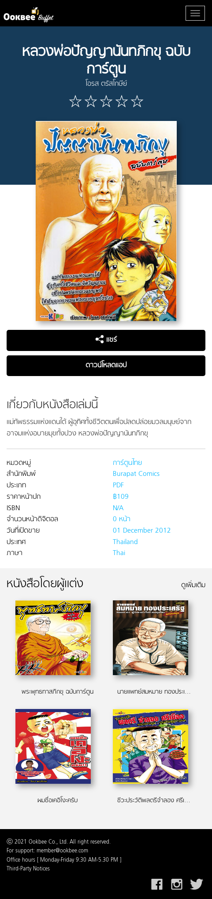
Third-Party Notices (28, 869)
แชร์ (106, 340)
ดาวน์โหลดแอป (106, 365)
